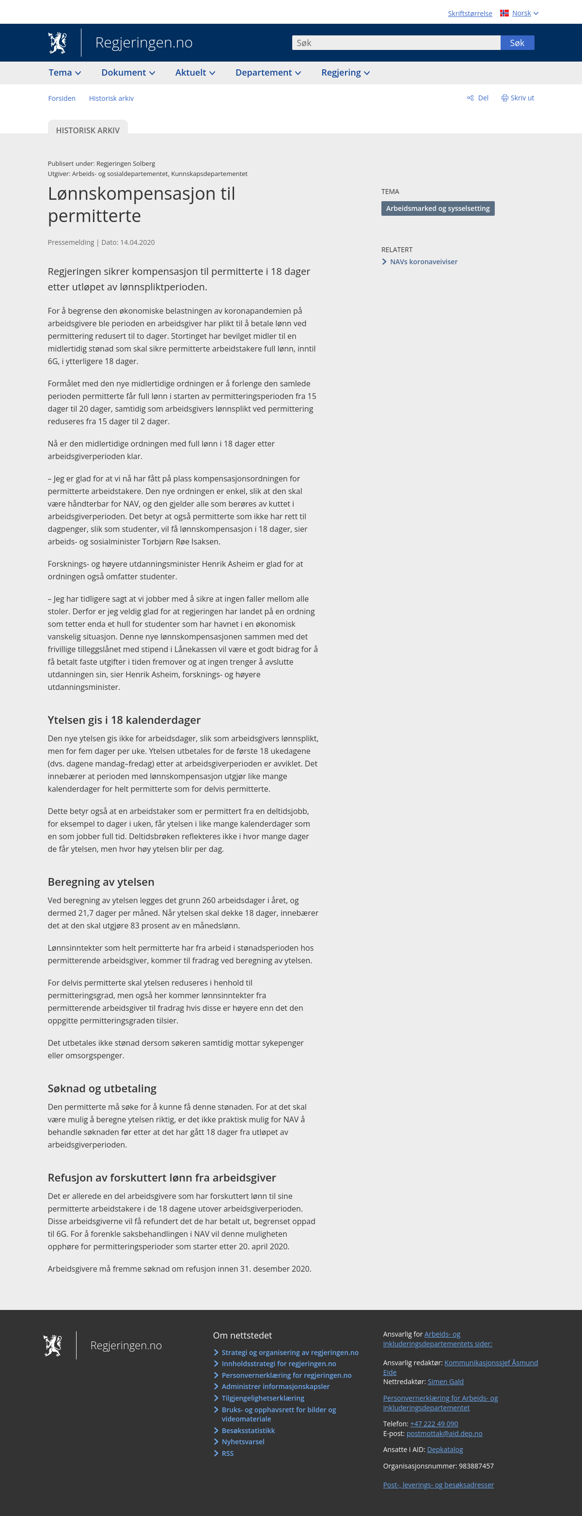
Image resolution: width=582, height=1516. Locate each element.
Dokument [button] (124, 72)
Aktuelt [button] (191, 72)
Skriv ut (523, 97)
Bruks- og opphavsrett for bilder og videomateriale (279, 1414)
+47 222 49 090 (434, 1423)
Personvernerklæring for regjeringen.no (287, 1375)
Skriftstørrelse (470, 13)
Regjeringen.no (137, 43)
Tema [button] (62, 72)
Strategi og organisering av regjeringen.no (290, 1352)
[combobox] (396, 42)
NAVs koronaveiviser (423, 261)
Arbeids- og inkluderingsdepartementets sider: (437, 1338)
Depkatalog (445, 1449)
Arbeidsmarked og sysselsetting (438, 208)
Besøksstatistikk (248, 1430)
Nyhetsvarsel (243, 1441)
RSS (228, 1453)
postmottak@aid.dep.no (445, 1433)
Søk (517, 42)
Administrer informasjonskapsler (276, 1386)
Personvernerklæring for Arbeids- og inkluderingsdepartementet (440, 1402)
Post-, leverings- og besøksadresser (438, 1484)
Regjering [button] (342, 72)
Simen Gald (446, 1381)
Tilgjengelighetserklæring (263, 1398)
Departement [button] (265, 72)
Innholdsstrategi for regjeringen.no (279, 1363)
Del (482, 97)
